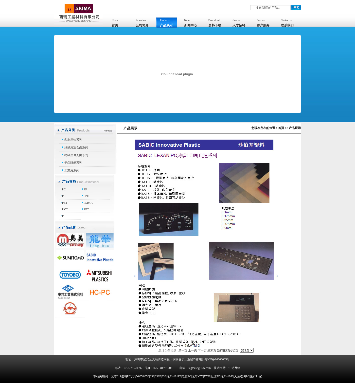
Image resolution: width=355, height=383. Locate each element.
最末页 (211, 350)
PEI (64, 196)
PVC (65, 209)
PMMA (88, 202)
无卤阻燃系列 (73, 162)
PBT (65, 202)
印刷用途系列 (73, 140)
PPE (86, 196)
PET (86, 209)
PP (85, 189)
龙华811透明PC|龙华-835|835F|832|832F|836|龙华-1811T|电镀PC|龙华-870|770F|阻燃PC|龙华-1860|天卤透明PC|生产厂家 (186, 376)
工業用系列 (71, 170)
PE (64, 216)
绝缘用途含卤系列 (76, 147)
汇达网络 (234, 368)
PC (64, 189)
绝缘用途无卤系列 (76, 155)
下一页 (202, 350)
